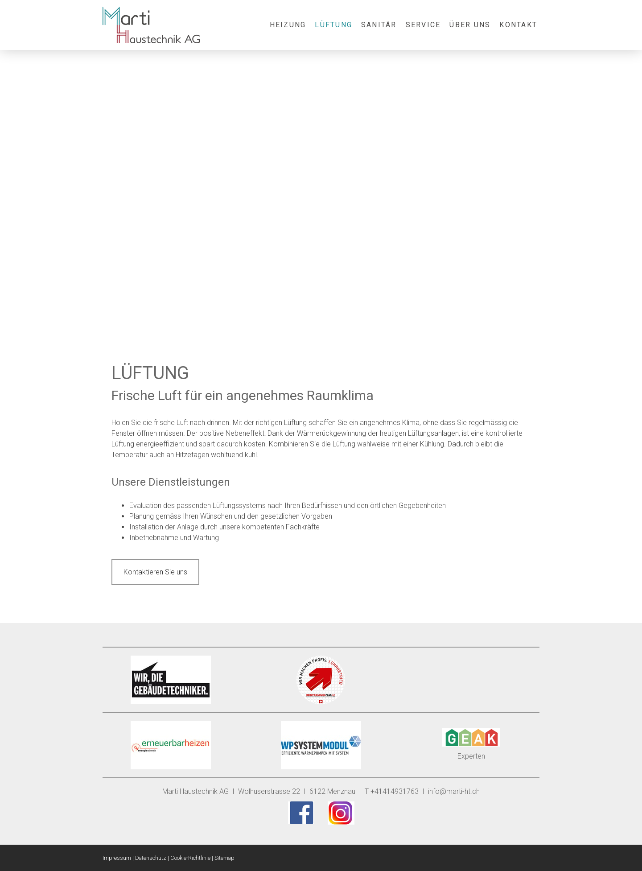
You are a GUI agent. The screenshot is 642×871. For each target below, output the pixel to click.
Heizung (288, 25)
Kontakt (518, 25)
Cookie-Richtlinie (190, 857)
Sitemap (224, 857)
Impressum (117, 857)
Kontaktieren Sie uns (155, 572)
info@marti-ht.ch (454, 791)
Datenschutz (150, 857)
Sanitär (379, 25)
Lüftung (333, 25)
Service (423, 25)
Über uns (469, 25)
